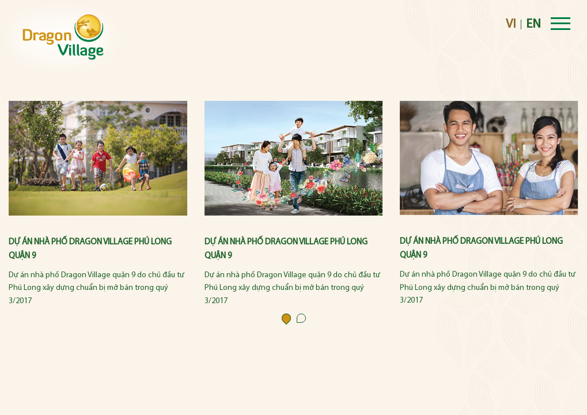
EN (533, 24)
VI (511, 24)
